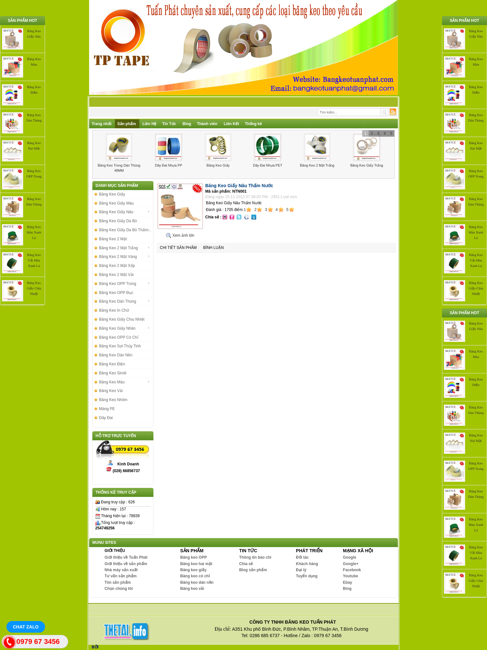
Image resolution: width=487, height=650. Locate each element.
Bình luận (213, 247)
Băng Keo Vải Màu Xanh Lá (34, 260)
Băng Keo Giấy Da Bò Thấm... (125, 230)
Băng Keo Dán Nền (116, 355)
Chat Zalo (26, 626)
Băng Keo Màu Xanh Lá (34, 232)
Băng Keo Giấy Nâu (124, 212)
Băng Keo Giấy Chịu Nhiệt (34, 288)
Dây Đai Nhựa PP (168, 165)
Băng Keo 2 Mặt (113, 239)
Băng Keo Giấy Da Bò (118, 221)
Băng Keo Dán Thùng (124, 301)
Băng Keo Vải (111, 391)
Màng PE (107, 409)
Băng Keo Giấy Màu (116, 203)
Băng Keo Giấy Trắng (366, 165)
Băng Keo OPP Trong (124, 283)
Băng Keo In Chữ (114, 310)
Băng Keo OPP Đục (116, 292)
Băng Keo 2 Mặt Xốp (117, 265)
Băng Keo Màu (124, 382)
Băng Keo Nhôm (113, 400)
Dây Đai (106, 418)
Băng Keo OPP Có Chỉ (118, 337)
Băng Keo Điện (112, 364)
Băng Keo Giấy (218, 165)
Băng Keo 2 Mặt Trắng (317, 165)
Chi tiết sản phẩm (178, 247)
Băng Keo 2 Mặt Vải (116, 274)
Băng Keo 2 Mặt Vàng (124, 256)
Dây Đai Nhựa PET (267, 165)
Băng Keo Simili (112, 373)
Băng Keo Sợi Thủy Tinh (120, 346)
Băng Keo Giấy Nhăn (124, 328)
